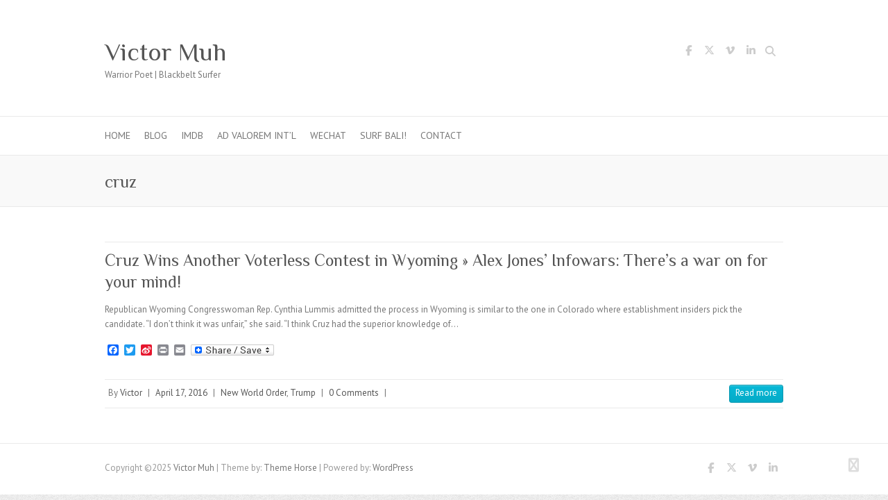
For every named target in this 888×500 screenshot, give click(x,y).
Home (117, 135)
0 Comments (354, 393)
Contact (441, 135)
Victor (131, 393)
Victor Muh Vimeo (729, 52)
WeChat (328, 135)
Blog (155, 135)
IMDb (192, 135)
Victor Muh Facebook (688, 52)
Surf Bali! (383, 135)
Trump (303, 393)
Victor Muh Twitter (709, 52)
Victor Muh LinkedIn (750, 52)
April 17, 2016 (181, 393)
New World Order (254, 393)
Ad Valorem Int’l (256, 135)
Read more (756, 393)
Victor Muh (165, 52)
